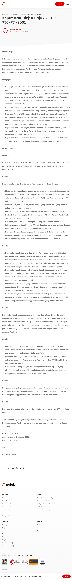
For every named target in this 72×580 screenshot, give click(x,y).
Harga (4, 498)
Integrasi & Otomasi (8, 516)
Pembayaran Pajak (7, 504)
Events (4, 534)
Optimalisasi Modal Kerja (44, 507)
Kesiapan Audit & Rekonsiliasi (46, 504)
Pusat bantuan (6, 543)
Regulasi (4, 540)
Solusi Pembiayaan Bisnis (9, 510)
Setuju (66, 576)
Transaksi (5, 501)
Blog (3, 528)
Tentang (39, 525)
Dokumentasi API (7, 546)
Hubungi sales (6, 525)
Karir (38, 528)
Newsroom (5, 537)
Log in (59, 4)
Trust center (40, 531)
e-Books (5, 531)
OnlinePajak (16, 29)
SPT (3, 513)
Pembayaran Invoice (8, 507)
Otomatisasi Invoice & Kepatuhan (47, 498)
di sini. (40, 576)
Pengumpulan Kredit (43, 501)
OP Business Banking (43, 510)
